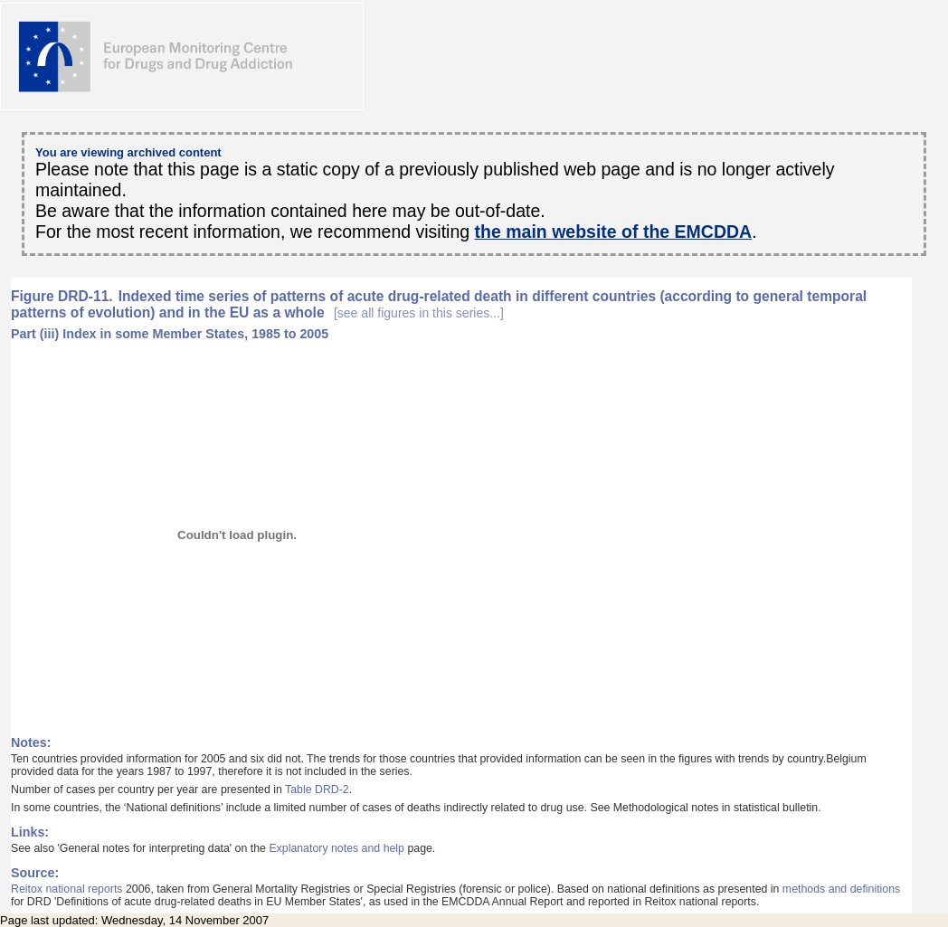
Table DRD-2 (317, 789)
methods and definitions (841, 889)
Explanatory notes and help (336, 848)
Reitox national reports (67, 889)
